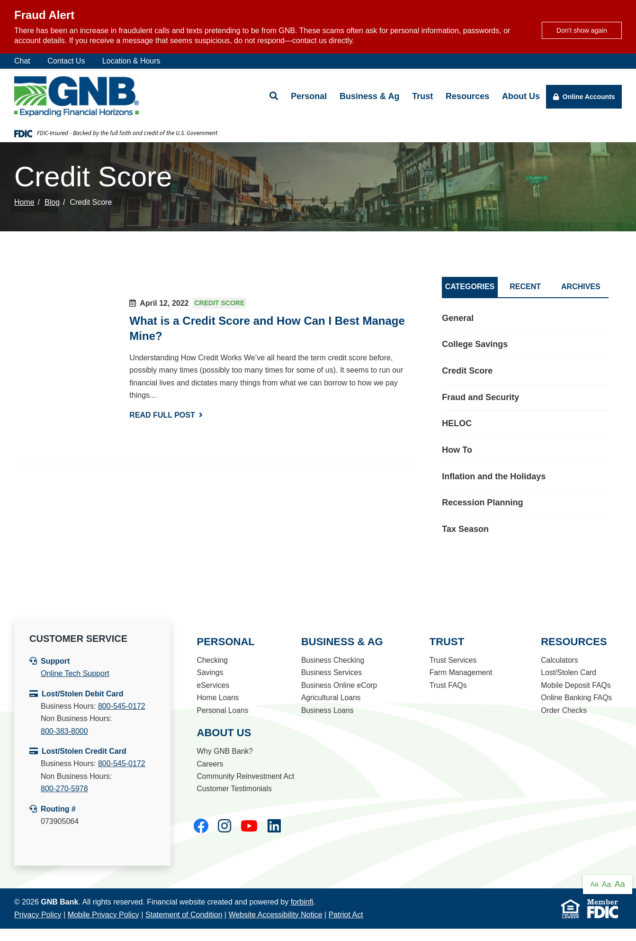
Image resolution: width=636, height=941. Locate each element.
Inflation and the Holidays (494, 476)
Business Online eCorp (338, 685)
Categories (470, 287)
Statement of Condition (184, 915)
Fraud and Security (480, 397)
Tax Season (465, 529)
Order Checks (562, 710)
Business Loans (326, 710)
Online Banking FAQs (575, 698)
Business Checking (332, 660)
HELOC (457, 423)
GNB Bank (59, 902)
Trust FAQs (446, 685)
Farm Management (459, 672)
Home (24, 202)
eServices (212, 685)
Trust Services (451, 660)
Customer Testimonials (234, 789)
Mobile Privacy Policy (103, 915)
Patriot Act (346, 915)
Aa (594, 884)
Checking (211, 660)
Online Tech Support (75, 673)
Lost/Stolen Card (567, 672)
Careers (209, 764)
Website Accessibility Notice (275, 915)
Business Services (331, 672)
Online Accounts (584, 96)
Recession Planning (482, 502)
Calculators (558, 660)
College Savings (475, 344)
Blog (52, 202)
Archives (580, 287)
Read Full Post (165, 415)
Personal (309, 96)
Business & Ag (369, 96)
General (458, 318)
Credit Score (220, 303)
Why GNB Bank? (224, 751)
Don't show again (581, 30)
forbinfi (302, 902)
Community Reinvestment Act (245, 776)
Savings (209, 672)
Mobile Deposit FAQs (574, 685)
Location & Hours (131, 61)
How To (457, 450)
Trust (422, 96)
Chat (22, 61)
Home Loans (217, 698)
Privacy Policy (38, 915)
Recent (525, 287)
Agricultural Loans (330, 698)
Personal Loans (222, 710)
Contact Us (66, 61)
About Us (521, 96)
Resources (467, 96)
